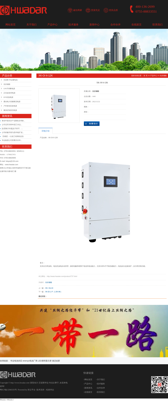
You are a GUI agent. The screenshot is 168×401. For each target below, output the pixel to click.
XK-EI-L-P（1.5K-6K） (53, 292)
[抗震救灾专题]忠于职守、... (12, 129)
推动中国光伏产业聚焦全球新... (13, 121)
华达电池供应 (16, 361)
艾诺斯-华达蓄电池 (11, 80)
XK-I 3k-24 (49, 288)
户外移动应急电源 (10, 106)
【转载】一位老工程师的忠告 (13, 136)
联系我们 (157, 24)
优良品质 (113, 10)
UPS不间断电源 (9, 89)
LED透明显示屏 (45, 361)
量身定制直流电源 (10, 110)
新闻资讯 (88, 388)
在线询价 (92, 123)
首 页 (145, 76)
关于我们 (31, 24)
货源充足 (95, 10)
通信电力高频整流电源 (12, 102)
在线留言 (136, 24)
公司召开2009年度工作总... (12, 125)
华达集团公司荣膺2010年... (12, 140)
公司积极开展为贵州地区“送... (13, 132)
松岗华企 (50, 390)
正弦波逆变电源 (9, 93)
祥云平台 (31, 390)
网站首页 (10, 24)
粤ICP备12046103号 (8, 390)
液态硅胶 (56, 361)
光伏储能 (7, 84)
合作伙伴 (115, 24)
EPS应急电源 (8, 97)
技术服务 (73, 24)
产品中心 (52, 24)
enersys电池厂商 (30, 361)
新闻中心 (94, 24)
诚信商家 (77, 10)
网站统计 (3, 400)
